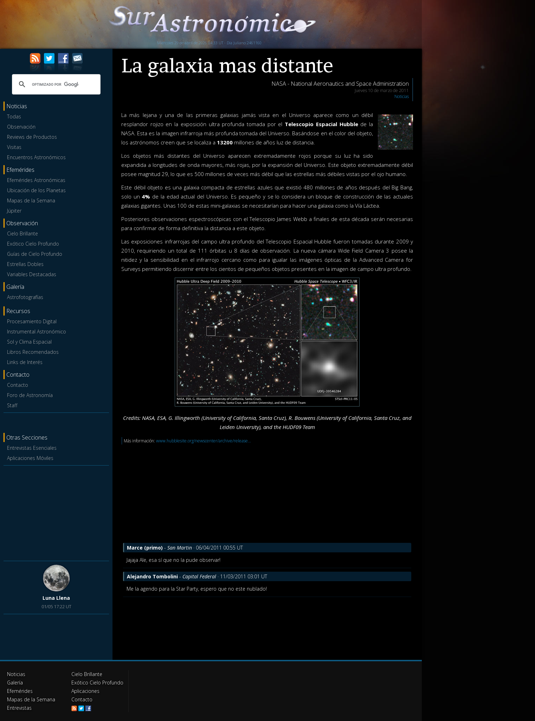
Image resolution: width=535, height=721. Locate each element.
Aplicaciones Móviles (30, 458)
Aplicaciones (85, 691)
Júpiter (14, 210)
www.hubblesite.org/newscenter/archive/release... (203, 441)
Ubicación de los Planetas (36, 190)
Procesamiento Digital (32, 321)
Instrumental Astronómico (36, 331)
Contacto (17, 385)
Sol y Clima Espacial (29, 341)
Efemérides (20, 691)
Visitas (14, 147)
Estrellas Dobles (25, 264)
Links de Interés (25, 362)
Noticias (401, 96)
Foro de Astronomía (30, 395)
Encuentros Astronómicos (36, 157)
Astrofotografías (25, 297)
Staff (12, 405)
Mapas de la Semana (31, 200)
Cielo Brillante (22, 233)
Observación (21, 126)
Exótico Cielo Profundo (33, 243)
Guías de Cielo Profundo (34, 254)
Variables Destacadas (31, 274)
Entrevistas (19, 707)
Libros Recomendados (33, 352)
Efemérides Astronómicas (36, 180)
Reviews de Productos (32, 137)
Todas (14, 116)
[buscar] (55, 84)
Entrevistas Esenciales (32, 447)
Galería (15, 682)
